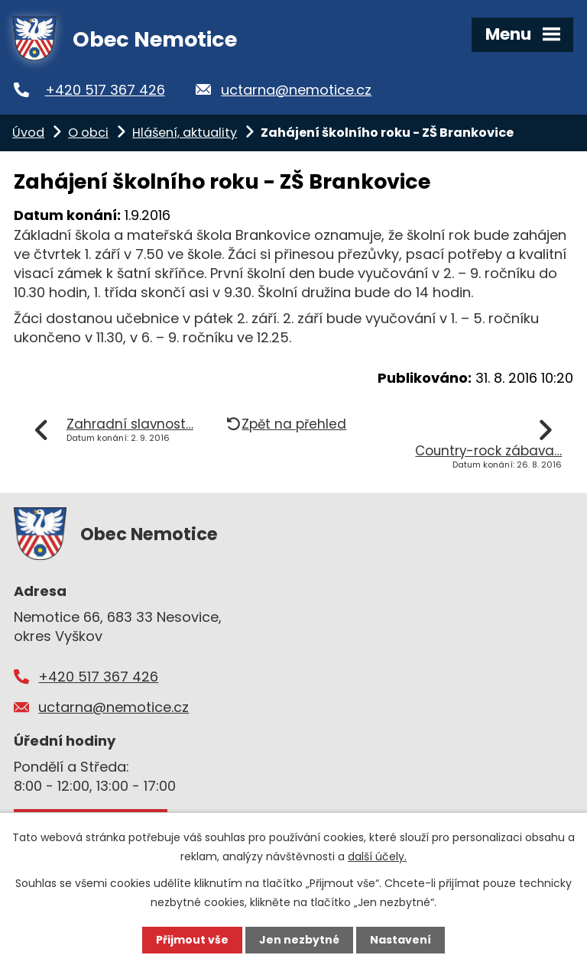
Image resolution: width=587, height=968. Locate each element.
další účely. (377, 856)
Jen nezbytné (299, 939)
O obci (88, 132)
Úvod (28, 132)
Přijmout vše (192, 939)
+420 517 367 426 (105, 89)
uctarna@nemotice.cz (296, 89)
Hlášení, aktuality (184, 132)
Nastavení (400, 939)
